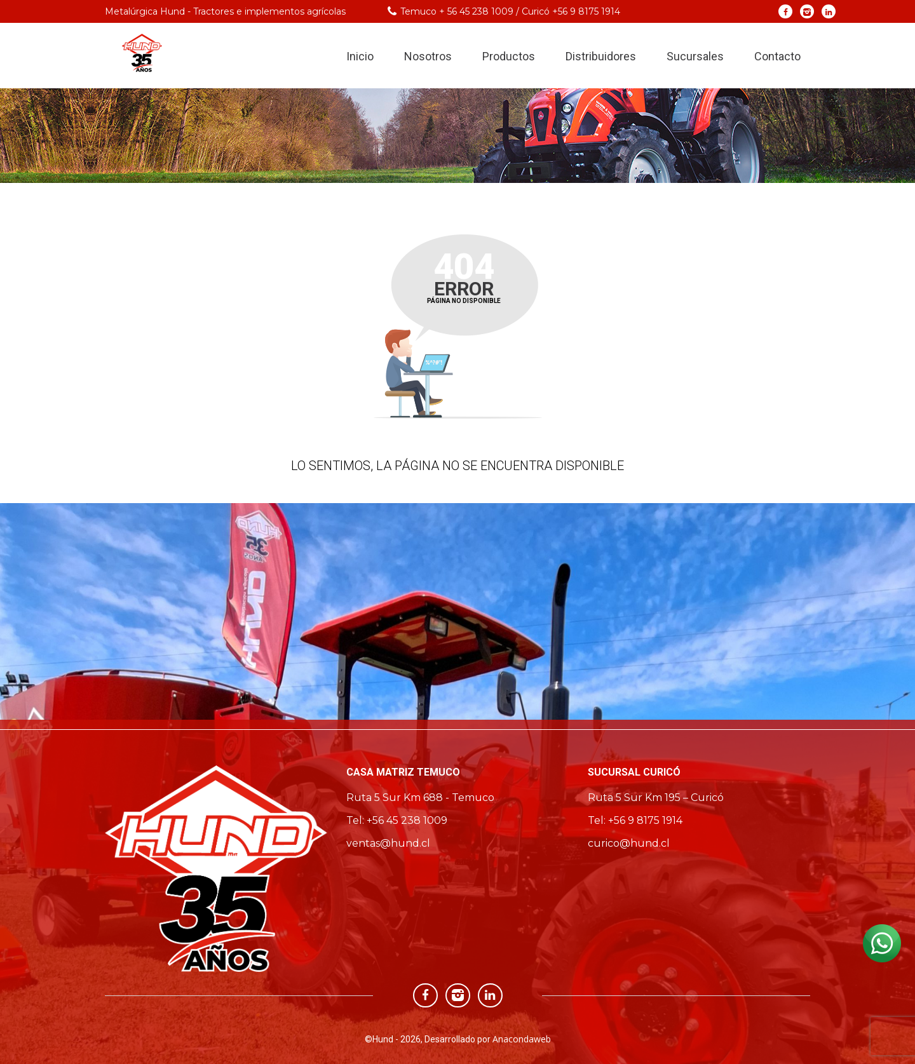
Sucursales (695, 56)
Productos (508, 56)
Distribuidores (601, 56)
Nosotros (428, 56)
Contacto (777, 56)
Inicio (360, 56)
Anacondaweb (521, 1039)
